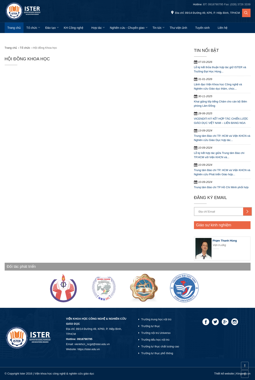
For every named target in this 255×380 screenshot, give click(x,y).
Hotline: (221, 4)
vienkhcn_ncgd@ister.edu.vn (92, 344)
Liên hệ (222, 27)
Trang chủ (14, 27)
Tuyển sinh (202, 27)
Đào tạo (50, 27)
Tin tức (157, 27)
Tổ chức (31, 27)
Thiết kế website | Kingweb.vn (232, 373)
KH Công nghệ (73, 27)
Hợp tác (96, 27)
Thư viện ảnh (178, 27)
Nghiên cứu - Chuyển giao (127, 27)
